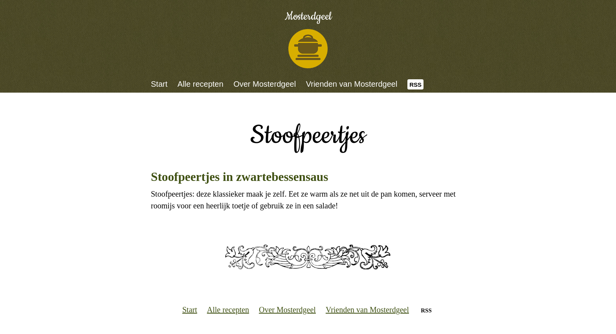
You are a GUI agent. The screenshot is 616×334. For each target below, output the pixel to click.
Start (159, 84)
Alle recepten (201, 84)
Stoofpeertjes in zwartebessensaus (239, 177)
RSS (415, 84)
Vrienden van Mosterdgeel (352, 84)
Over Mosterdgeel (264, 84)
